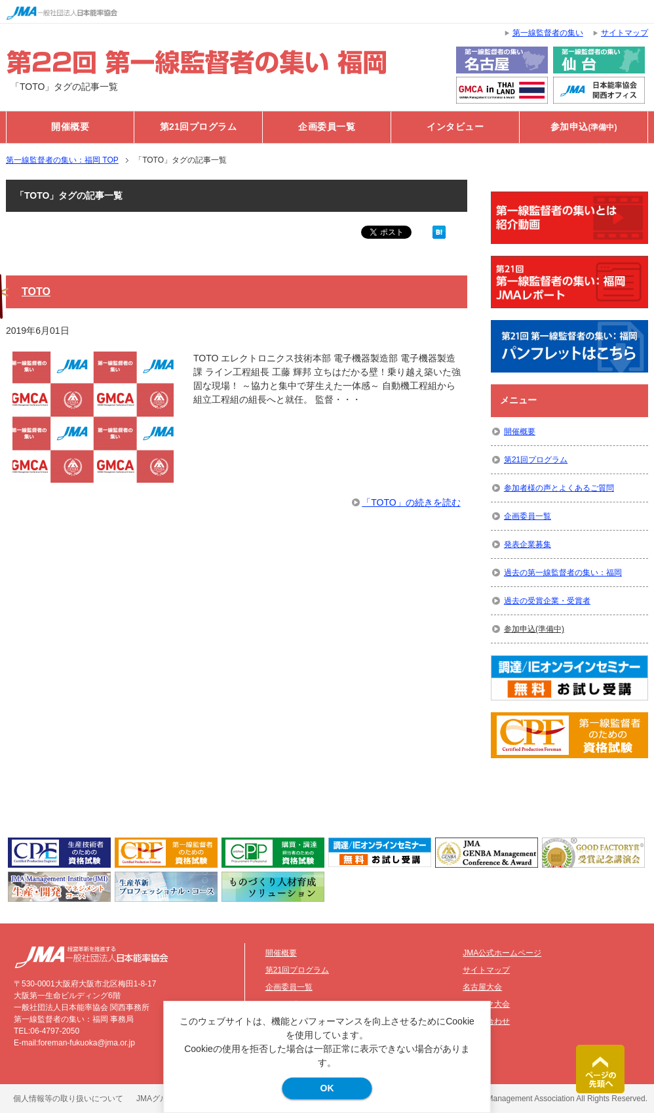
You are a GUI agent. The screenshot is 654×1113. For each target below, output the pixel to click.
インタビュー (455, 127)
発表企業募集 (527, 544)
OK (327, 1088)
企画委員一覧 (326, 127)
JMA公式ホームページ (502, 953)
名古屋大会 (482, 987)
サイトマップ (486, 970)
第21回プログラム (198, 127)
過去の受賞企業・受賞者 (547, 600)
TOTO (36, 291)
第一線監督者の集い (547, 32)
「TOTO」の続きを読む (411, 502)
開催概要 (70, 127)
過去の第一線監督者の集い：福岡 (563, 572)
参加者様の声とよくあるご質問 (559, 488)
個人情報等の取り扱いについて (68, 1098)
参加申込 (583, 127)
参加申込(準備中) (534, 629)
